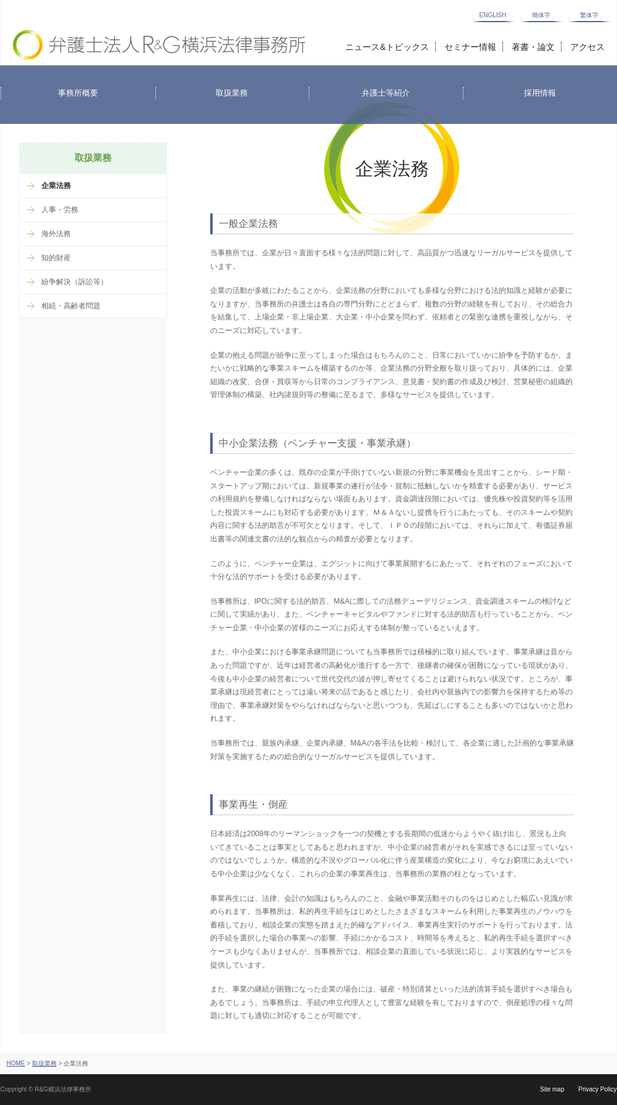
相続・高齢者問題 (70, 306)
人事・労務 (59, 209)
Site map (552, 1089)
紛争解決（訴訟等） (74, 281)
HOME (16, 1063)
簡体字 (541, 15)
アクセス (587, 47)
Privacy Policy (597, 1089)
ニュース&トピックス (386, 47)
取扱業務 (44, 1063)
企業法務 (56, 185)
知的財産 (56, 257)
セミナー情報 (470, 47)
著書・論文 (533, 47)
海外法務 (56, 233)
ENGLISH (493, 15)
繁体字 (589, 15)
